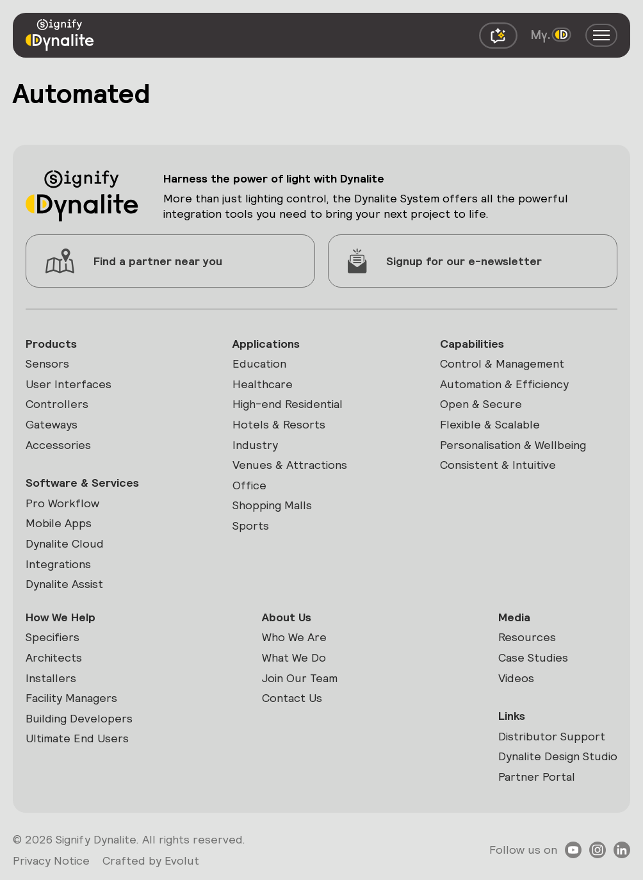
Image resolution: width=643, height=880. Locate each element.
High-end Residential (287, 403)
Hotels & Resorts (278, 424)
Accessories (58, 444)
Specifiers (52, 637)
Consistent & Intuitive (498, 464)
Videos (516, 678)
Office (249, 485)
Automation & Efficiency (504, 384)
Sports (250, 525)
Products (51, 343)
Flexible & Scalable (490, 424)
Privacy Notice (51, 860)
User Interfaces (68, 384)
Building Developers (79, 718)
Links (511, 715)
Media (514, 617)
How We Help (60, 617)
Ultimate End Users (77, 738)
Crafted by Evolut (150, 860)
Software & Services (82, 482)
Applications (266, 343)
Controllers (57, 403)
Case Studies (533, 657)
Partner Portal (536, 776)
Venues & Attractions (289, 464)
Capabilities (472, 343)
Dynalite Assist (64, 583)
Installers (51, 678)
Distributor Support (551, 736)
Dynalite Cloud (65, 543)
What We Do (294, 657)
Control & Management (502, 363)
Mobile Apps (59, 523)
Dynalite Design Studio (557, 756)
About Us (286, 617)
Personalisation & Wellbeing (513, 444)
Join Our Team (300, 678)
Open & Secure (481, 403)
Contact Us (292, 697)
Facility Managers (71, 697)
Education (259, 363)
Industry (255, 444)
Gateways (51, 424)
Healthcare (262, 384)
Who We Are (294, 637)
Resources (527, 637)
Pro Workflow (62, 503)
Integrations (58, 564)
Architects (54, 657)
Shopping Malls (272, 505)
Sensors (47, 363)
